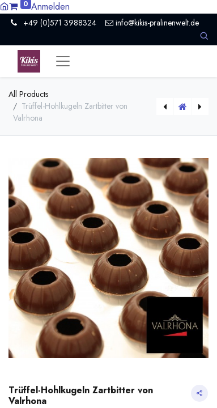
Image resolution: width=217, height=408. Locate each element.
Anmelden (50, 6)
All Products (28, 94)
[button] (204, 35)
